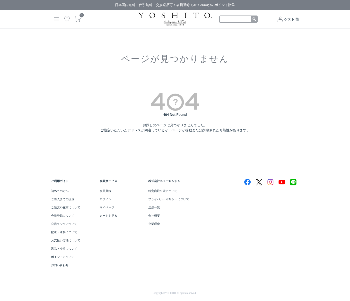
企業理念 (154, 224)
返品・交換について (64, 248)
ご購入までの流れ (62, 199)
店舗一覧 (154, 207)
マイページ (107, 207)
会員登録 (105, 191)
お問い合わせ (60, 265)
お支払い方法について (65, 240)
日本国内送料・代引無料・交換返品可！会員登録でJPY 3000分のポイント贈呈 (175, 5)
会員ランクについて (64, 224)
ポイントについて (62, 257)
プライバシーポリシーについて (168, 199)
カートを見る (108, 215)
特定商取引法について (162, 191)
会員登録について (62, 215)
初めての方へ (60, 191)
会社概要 (154, 215)
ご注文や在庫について (65, 207)
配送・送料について (64, 232)
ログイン (105, 199)
